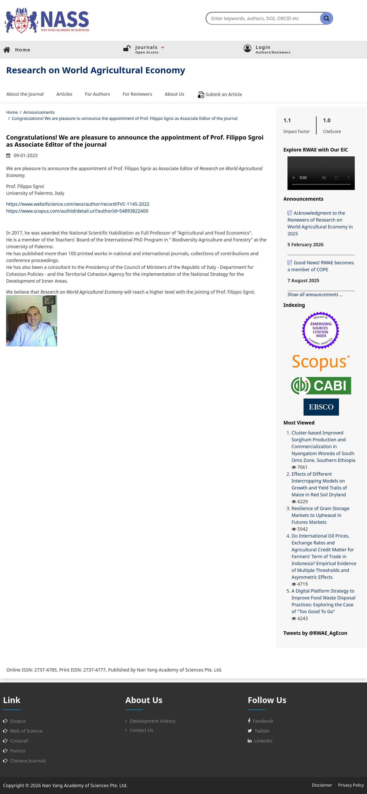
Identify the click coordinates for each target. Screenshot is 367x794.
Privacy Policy (351, 785)
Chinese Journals (28, 761)
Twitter (262, 731)
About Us (174, 94)
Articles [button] (64, 94)
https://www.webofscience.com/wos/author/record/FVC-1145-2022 (77, 204)
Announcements (39, 112)
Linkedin (263, 741)
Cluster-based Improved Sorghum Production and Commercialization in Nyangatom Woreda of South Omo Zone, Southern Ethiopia (323, 446)
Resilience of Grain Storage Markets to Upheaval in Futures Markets (320, 515)
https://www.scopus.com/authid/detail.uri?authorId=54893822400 (77, 211)
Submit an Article (219, 95)
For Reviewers (137, 94)
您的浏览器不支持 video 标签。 (321, 173)
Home (12, 112)
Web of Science (26, 731)
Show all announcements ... (315, 294)
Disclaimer (322, 785)
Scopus (17, 721)
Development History (150, 721)
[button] (189, 47)
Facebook (263, 721)
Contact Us (139, 730)
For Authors (97, 94)
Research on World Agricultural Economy (95, 70)
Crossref (19, 741)
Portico (17, 751)
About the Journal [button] (25, 94)
